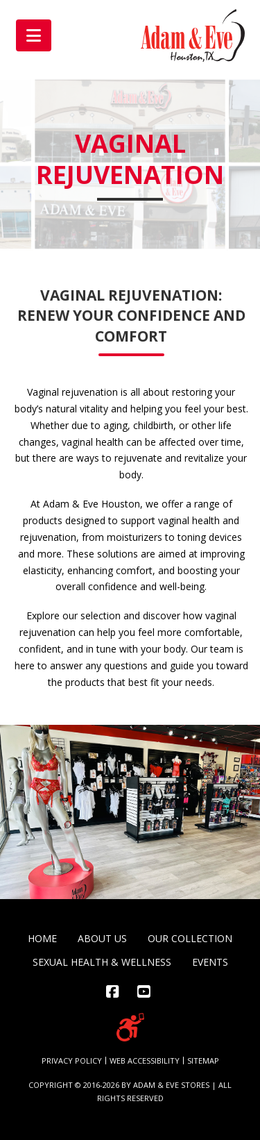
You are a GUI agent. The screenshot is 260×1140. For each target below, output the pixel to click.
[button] (33, 35)
